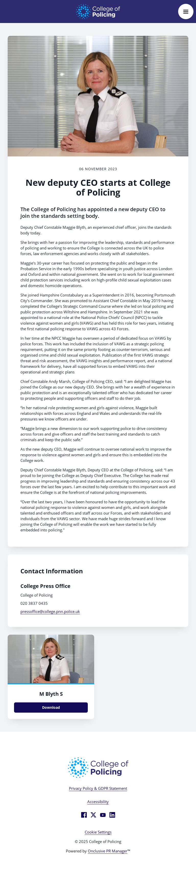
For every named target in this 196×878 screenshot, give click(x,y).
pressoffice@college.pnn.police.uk (50, 611)
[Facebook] (84, 815)
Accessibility (98, 801)
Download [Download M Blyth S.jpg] (51, 707)
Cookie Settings (98, 832)
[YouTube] (103, 815)
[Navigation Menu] (185, 11)
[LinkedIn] (112, 815)
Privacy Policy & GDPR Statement (98, 788)
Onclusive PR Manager (107, 850)
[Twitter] (93, 815)
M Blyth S (51, 693)
